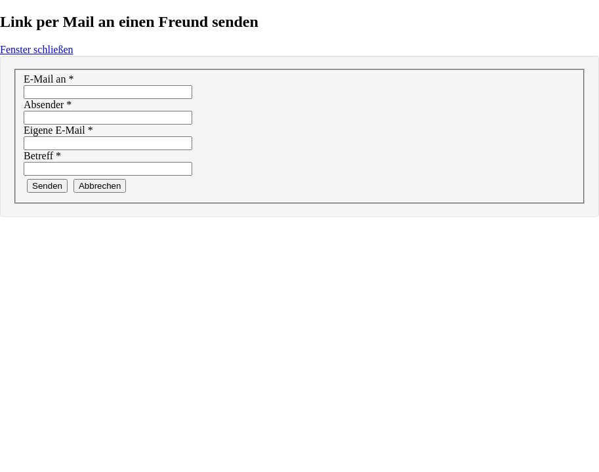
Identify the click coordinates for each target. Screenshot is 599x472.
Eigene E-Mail (58, 130)
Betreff (42, 155)
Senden (47, 186)
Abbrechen (100, 186)
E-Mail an (48, 79)
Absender (48, 104)
